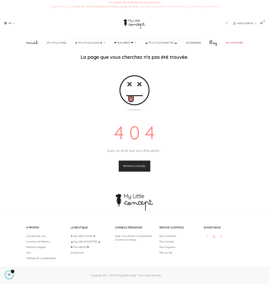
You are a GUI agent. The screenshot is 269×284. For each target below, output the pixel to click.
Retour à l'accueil (134, 166)
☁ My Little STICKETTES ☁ (85, 241)
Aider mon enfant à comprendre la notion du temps (133, 237)
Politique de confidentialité (41, 258)
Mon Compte (166, 241)
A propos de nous (36, 235)
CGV (28, 252)
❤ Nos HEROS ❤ (80, 247)
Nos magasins (167, 247)
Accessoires (77, 252)
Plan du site (165, 252)
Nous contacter (167, 235)
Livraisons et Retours (38, 241)
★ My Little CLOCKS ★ (83, 235)
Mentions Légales (36, 247)
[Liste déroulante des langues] (9, 23)
